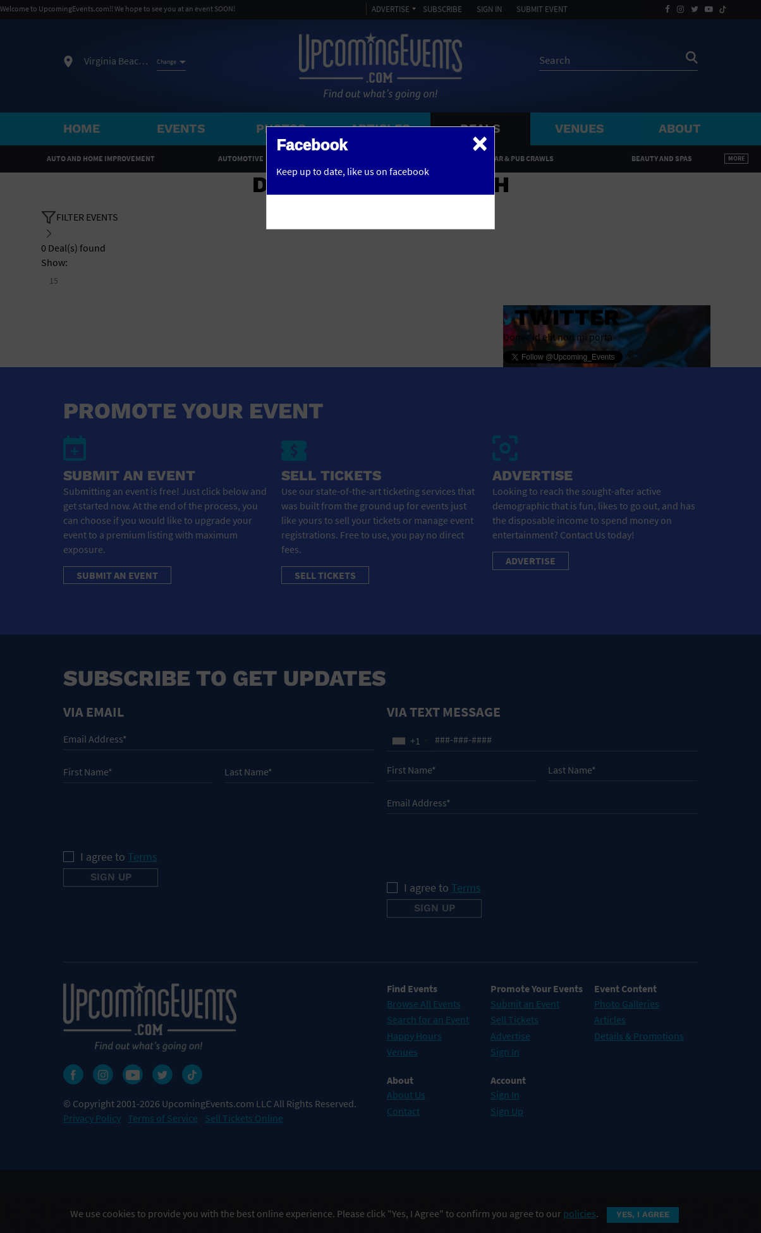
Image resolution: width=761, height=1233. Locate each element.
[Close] (480, 143)
